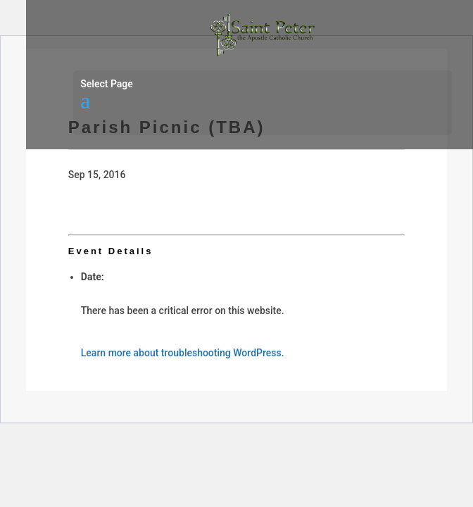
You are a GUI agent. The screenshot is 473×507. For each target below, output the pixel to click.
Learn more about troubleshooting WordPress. (182, 352)
